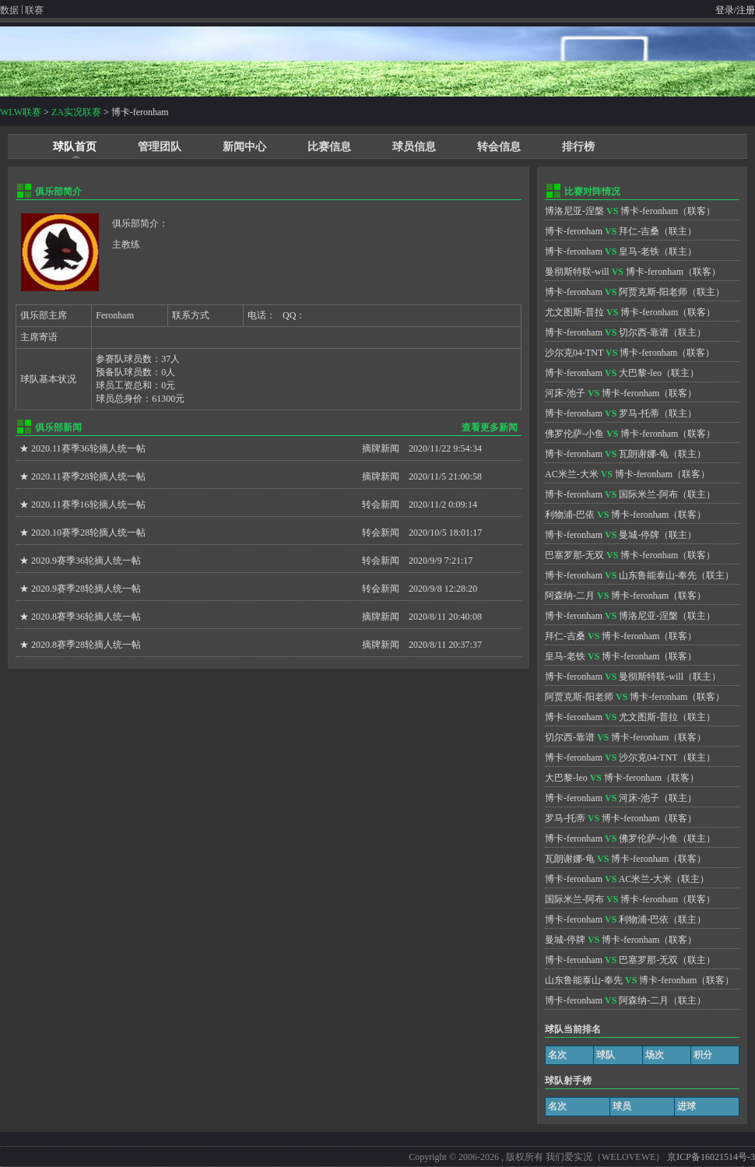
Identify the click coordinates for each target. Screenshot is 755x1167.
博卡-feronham (649, 211)
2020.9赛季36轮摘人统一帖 (86, 560)
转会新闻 (380, 504)
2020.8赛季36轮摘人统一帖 (86, 616)
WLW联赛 (20, 112)
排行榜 (578, 147)
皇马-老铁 (639, 251)
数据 (9, 10)
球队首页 (75, 147)
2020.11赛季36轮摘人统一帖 (88, 448)
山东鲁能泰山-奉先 (658, 575)
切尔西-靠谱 (644, 332)
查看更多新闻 (490, 427)
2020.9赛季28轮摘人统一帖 (86, 588)
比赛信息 (329, 147)
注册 (745, 10)
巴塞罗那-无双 (574, 555)
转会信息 (499, 147)
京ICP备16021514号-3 (711, 1156)
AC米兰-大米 (572, 474)
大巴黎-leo (640, 372)
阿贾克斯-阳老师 (653, 291)
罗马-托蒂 (639, 413)
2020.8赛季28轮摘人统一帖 (86, 644)
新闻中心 (244, 147)
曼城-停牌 (639, 534)
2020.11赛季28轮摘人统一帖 (88, 476)
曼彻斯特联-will (577, 271)
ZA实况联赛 (76, 112)
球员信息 (414, 147)
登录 (724, 10)
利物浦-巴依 (570, 514)
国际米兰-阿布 (648, 494)
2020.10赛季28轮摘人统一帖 (88, 532)
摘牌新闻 (380, 448)
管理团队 (159, 147)
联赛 (34, 10)
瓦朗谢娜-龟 (644, 453)
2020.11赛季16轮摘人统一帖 (88, 504)
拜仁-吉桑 (639, 231)
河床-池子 (565, 393)
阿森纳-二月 (570, 595)
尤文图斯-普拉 (574, 312)
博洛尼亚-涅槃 (574, 211)
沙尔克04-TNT (574, 352)
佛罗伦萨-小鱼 (574, 433)
